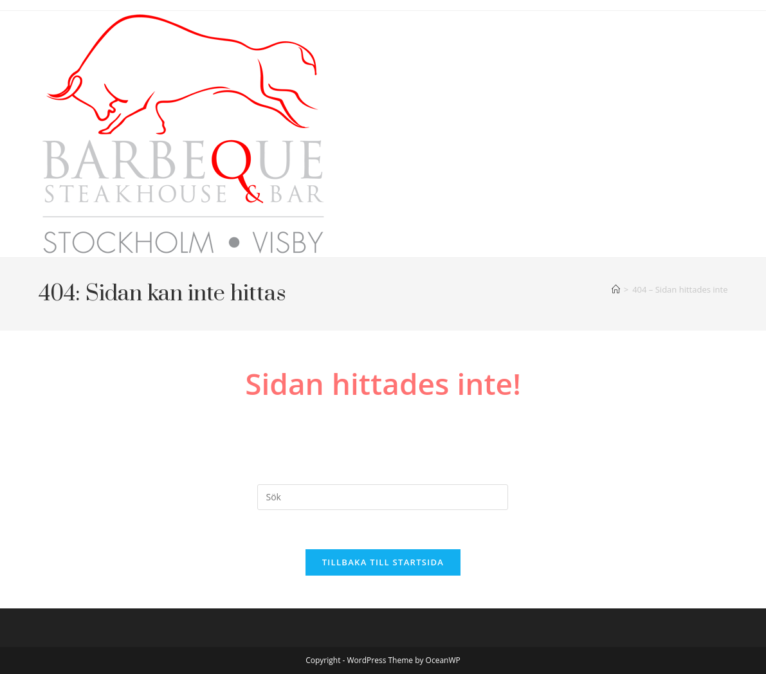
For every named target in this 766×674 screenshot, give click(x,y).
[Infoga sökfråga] (382, 497)
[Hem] (616, 289)
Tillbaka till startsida (383, 562)
